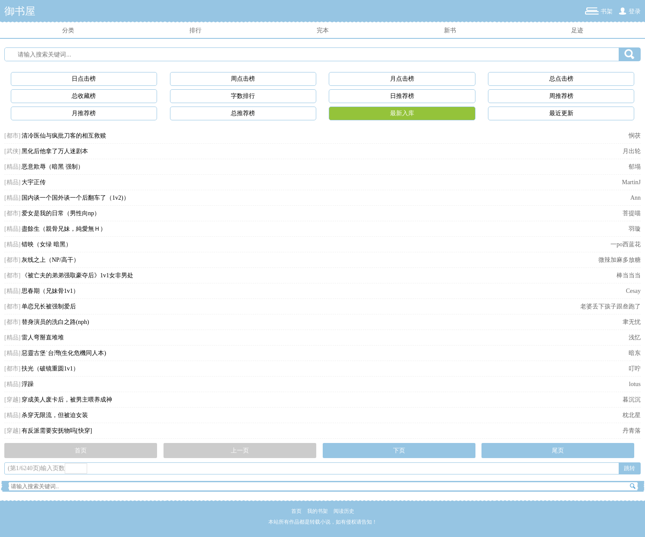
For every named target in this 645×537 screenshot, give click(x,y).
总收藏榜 (84, 96)
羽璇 (635, 229)
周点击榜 (243, 78)
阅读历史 (344, 511)
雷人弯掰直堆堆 (43, 337)
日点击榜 (84, 78)
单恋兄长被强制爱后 (49, 306)
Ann (635, 198)
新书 (450, 30)
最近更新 (561, 113)
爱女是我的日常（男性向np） (61, 213)
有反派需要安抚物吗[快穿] (57, 430)
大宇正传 (34, 182)
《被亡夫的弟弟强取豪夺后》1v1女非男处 (77, 275)
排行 (195, 30)
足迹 (577, 30)
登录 (635, 11)
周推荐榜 (561, 96)
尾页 (558, 450)
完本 (323, 30)
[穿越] (12, 399)
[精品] (12, 166)
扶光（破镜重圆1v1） (50, 368)
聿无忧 (632, 322)
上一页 (240, 450)
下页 (399, 450)
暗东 (635, 353)
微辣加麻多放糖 (619, 260)
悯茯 (635, 135)
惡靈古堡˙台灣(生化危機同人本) (64, 353)
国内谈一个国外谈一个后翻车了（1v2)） (75, 198)
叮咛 (635, 368)
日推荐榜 (402, 96)
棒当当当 (629, 275)
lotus (635, 384)
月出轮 (632, 151)
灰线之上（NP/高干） (50, 260)
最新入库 (402, 113)
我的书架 (317, 511)
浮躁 (28, 384)
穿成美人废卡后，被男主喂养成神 (67, 399)
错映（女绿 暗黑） (47, 244)
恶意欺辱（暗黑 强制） (53, 166)
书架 (607, 11)
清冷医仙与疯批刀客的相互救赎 (64, 135)
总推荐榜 (243, 113)
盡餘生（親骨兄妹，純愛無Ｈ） (64, 229)
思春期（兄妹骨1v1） (50, 291)
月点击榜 (402, 78)
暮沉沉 (632, 399)
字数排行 (243, 96)
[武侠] (12, 151)
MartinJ (631, 182)
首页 (81, 450)
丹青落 (632, 430)
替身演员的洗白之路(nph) (55, 322)
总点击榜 (561, 78)
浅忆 (635, 337)
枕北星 (632, 415)
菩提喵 (632, 213)
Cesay (633, 291)
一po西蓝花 (625, 244)
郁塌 (635, 166)
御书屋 (19, 11)
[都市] (12, 135)
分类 (68, 30)
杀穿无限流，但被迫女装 (55, 415)
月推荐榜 (84, 113)
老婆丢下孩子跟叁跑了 (610, 306)
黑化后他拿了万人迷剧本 (55, 151)
